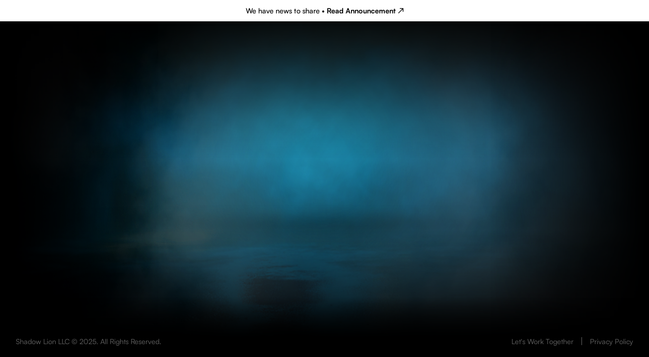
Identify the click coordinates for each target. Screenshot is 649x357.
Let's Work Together (542, 341)
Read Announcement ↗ (365, 10)
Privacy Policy (611, 341)
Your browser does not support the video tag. (324, 240)
